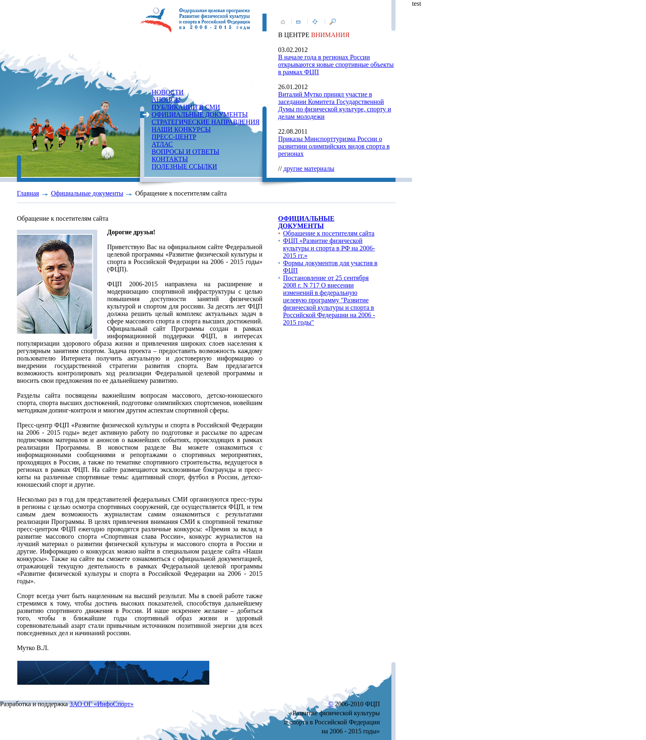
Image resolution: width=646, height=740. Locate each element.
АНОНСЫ (166, 99)
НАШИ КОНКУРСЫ (181, 129)
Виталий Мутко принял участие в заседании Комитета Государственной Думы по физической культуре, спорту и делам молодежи (334, 105)
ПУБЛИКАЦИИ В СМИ (186, 107)
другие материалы (309, 168)
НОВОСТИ (168, 92)
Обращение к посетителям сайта (328, 233)
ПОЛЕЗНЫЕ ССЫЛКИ (184, 166)
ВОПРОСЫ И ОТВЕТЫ (185, 151)
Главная (28, 193)
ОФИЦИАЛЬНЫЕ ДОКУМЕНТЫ (200, 114)
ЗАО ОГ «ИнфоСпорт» (102, 703)
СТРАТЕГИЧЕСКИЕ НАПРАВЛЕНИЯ (206, 121)
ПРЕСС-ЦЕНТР (174, 136)
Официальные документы (87, 193)
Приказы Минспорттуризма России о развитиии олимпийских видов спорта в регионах (334, 146)
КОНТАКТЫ (170, 159)
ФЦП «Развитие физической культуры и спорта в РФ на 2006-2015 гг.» (329, 248)
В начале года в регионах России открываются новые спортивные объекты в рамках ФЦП (336, 64)
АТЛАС (162, 144)
